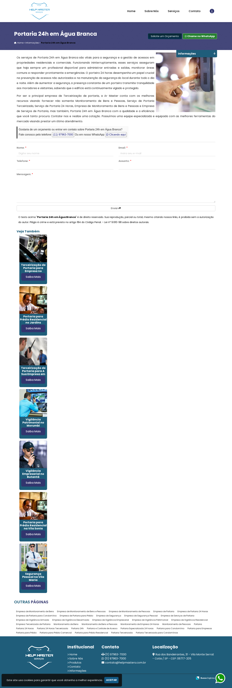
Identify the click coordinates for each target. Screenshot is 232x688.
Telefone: (23, 161)
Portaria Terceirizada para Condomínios (157, 632)
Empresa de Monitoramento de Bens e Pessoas (81, 611)
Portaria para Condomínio (170, 628)
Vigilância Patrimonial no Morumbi (33, 423)
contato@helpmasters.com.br (125, 663)
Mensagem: (25, 174)
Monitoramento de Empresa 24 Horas (140, 624)
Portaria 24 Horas (25, 628)
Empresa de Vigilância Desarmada (70, 619)
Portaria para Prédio (26, 632)
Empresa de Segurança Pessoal (141, 615)
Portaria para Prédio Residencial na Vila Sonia (33, 525)
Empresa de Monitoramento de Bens (35, 611)
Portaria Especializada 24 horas (137, 628)
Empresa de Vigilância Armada (32, 619)
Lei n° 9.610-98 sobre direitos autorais (126, 222)
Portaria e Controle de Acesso (102, 628)
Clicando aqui (116, 134)
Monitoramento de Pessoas (176, 624)
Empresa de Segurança (108, 615)
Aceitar (111, 680)
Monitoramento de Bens (66, 624)
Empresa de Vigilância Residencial (189, 619)
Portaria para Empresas (200, 628)
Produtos (75, 663)
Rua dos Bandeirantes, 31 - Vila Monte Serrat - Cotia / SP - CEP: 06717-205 (183, 656)
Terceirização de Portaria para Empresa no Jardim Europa (33, 269)
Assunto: (125, 161)
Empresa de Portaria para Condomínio (36, 615)
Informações (77, 671)
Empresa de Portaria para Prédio (76, 615)
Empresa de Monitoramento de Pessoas (129, 611)
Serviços (174, 11)
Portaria (198, 624)
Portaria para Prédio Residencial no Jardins (33, 320)
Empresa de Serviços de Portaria (177, 615)
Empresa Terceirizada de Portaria (33, 624)
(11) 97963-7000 (63, 134)
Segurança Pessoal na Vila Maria (33, 577)
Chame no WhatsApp (200, 36)
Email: (123, 147)
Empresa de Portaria (163, 611)
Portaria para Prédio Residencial (91, 632)
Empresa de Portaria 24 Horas (192, 611)
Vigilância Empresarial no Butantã (33, 474)
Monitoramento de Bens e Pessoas (99, 624)
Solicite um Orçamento (165, 36)
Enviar (116, 208)
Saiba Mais (33, 277)
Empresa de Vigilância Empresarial (110, 619)
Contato (195, 11)
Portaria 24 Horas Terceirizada (52, 628)
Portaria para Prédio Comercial (56, 632)
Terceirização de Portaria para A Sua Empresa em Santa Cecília (33, 372)
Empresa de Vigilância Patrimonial (150, 619)
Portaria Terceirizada (122, 632)
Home (131, 11)
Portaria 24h (77, 628)
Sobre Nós (152, 11)
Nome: (21, 147)
